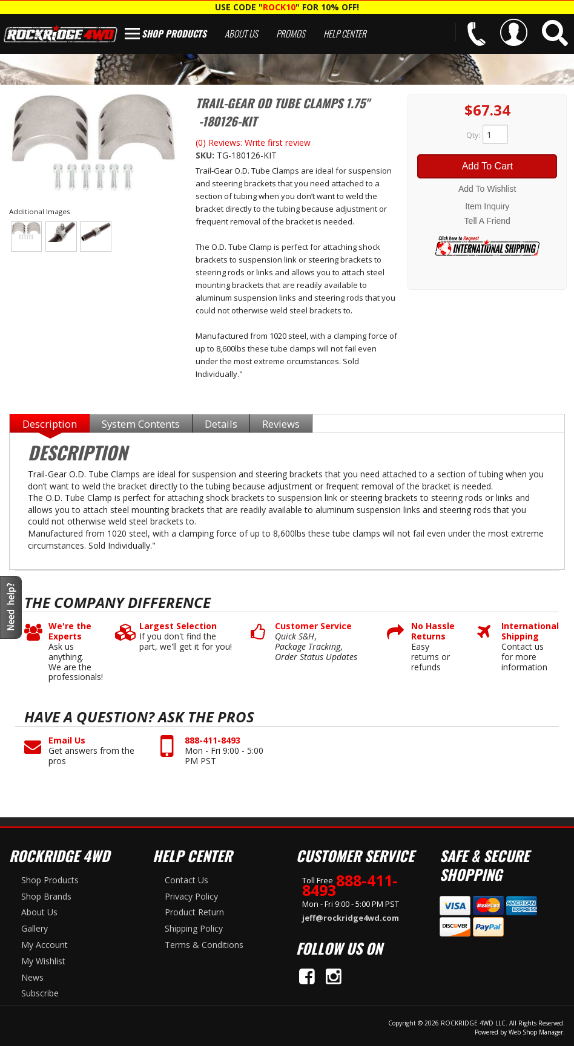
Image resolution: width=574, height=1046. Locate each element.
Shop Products (174, 33)
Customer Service (313, 626)
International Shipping (525, 631)
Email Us (66, 741)
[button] (555, 33)
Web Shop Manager (536, 1032)
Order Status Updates (316, 657)
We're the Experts (69, 631)
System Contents (141, 424)
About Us (241, 33)
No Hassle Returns (433, 631)
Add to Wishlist (487, 189)
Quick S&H (294, 637)
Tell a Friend (487, 221)
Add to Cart (487, 166)
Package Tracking (307, 647)
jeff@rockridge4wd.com (350, 918)
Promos (290, 33)
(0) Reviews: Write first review (253, 142)
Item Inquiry (487, 206)
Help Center (344, 33)
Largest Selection (178, 626)
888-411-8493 (212, 741)
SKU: (206, 155)
